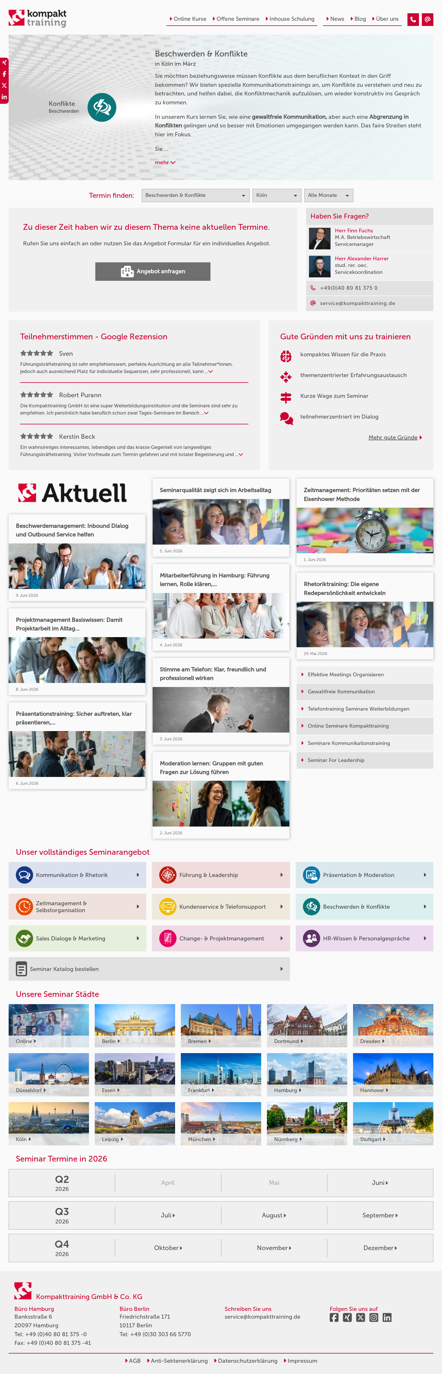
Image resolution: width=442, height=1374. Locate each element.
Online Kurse (187, 19)
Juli (168, 1215)
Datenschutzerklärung (246, 1360)
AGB (133, 1360)
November (274, 1248)
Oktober (168, 1248)
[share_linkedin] (4, 98)
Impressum (300, 1360)
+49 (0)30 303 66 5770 (160, 1334)
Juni (380, 1183)
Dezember (380, 1248)
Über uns (385, 19)
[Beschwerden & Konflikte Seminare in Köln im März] (413, 19)
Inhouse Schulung (289, 19)
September (380, 1215)
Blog (358, 19)
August (274, 1215)
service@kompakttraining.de (262, 1316)
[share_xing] (4, 63)
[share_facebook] (4, 75)
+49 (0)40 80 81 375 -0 (56, 1334)
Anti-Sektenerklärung (177, 1360)
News (335, 19)
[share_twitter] (4, 86)
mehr (165, 162)
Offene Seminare (235, 19)
